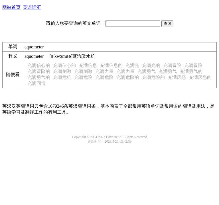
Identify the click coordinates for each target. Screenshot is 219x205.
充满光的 (151, 65)
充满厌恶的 (200, 77)
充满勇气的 (191, 71)
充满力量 (104, 71)
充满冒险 (172, 65)
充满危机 (62, 77)
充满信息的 (111, 65)
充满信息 (88, 65)
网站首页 (11, 7)
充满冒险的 (38, 71)
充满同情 (36, 83)
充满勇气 (146, 71)
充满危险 (83, 77)
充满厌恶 (177, 77)
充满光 (132, 65)
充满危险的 (127, 77)
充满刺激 (62, 71)
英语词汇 (32, 7)
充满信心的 (38, 65)
